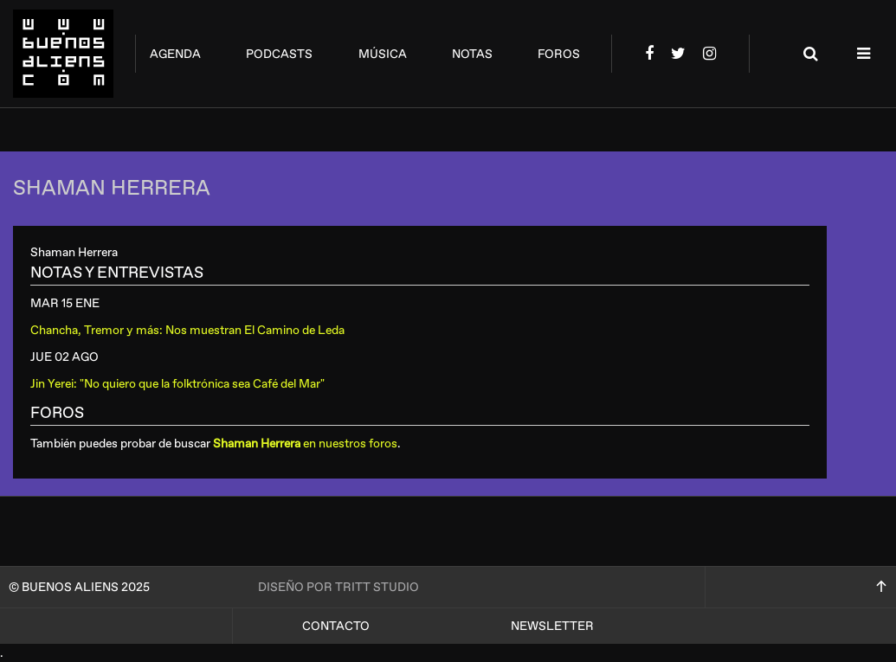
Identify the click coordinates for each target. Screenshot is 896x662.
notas (472, 54)
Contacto (336, 626)
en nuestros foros (305, 443)
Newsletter (552, 626)
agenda (175, 54)
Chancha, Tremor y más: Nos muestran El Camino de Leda (187, 330)
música (382, 54)
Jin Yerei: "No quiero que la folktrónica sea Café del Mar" (177, 383)
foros (559, 54)
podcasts (279, 54)
